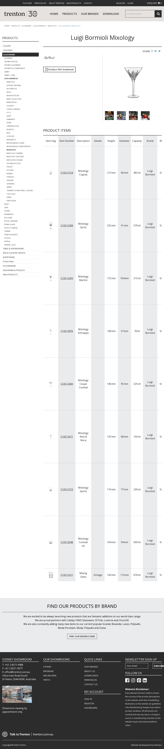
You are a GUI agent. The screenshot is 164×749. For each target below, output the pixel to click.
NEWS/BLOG (90, 679)
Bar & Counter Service (14, 253)
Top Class (11, 194)
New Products (74, 3)
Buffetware (9, 257)
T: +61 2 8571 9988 (12, 664)
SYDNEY (47, 666)
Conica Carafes (13, 109)
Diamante (11, 119)
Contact (88, 3)
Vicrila (7, 241)
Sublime (10, 180)
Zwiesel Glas (9, 245)
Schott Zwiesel (11, 228)
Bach (9, 92)
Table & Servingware (13, 248)
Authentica (12, 88)
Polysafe (27, 3)
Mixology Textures (15, 156)
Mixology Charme (15, 153)
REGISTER (89, 703)
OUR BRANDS (91, 666)
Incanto (10, 129)
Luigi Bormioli (39, 26)
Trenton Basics (11, 234)
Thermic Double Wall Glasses (20, 190)
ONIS (6, 207)
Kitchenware (9, 266)
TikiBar (7, 231)
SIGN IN (88, 699)
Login (130, 3)
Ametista (11, 82)
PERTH (46, 679)
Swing (9, 187)
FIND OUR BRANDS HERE (82, 636)
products (69, 14)
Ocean (7, 211)
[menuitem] (27, 3)
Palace (10, 167)
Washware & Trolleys (14, 270)
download (111, 14)
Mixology (52, 26)
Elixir (9, 122)
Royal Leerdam (11, 221)
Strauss (10, 177)
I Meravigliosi (13, 126)
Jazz (8, 133)
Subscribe (158, 666)
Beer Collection (14, 99)
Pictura (10, 170)
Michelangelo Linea (15, 143)
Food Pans (8, 261)
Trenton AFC (40, 3)
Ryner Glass (9, 224)
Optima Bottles (14, 163)
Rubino (10, 173)
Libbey (7, 72)
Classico (10, 106)
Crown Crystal (11, 61)
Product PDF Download (59, 69)
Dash (9, 116)
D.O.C (9, 112)
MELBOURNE (49, 675)
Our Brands (90, 14)
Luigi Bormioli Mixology (69, 26)
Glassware (26, 26)
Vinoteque (11, 200)
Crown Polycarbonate (14, 68)
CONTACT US (91, 684)
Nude (6, 204)
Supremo (11, 184)
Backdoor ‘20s (13, 95)
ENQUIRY (154, 2)
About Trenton (56, 3)
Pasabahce (8, 214)
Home (54, 14)
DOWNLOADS (91, 675)
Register (120, 3)
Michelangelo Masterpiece (19, 146)
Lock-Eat (11, 136)
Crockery (8, 50)
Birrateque (12, 102)
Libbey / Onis (9, 75)
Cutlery (7, 46)
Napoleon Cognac (15, 160)
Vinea (9, 197)
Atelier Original (14, 85)
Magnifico (11, 139)
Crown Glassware (12, 65)
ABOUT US (89, 671)
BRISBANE (48, 671)
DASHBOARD (90, 707)
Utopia (7, 238)
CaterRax (8, 58)
